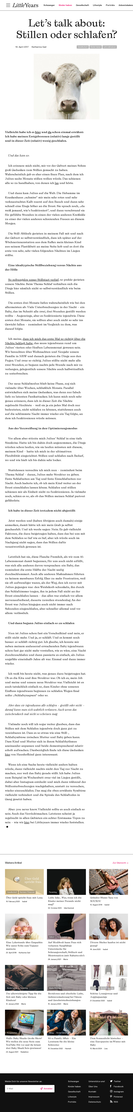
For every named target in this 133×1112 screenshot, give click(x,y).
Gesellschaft (82, 5)
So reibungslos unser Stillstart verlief (33, 280)
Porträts (110, 5)
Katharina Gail (39, 47)
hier (38, 132)
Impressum (94, 1096)
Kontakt (92, 1091)
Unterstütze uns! (97, 1081)
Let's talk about (110, 47)
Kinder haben (65, 5)
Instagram (119, 1091)
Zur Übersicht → (120, 862)
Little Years (25, 5)
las (57, 183)
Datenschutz (95, 1101)
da (49, 132)
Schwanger (49, 5)
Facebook (118, 1086)
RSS (116, 1101)
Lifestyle (97, 5)
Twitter (117, 1081)
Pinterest (118, 1096)
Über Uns (93, 1086)
